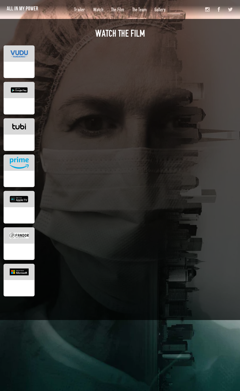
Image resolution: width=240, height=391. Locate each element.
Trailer (79, 10)
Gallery (160, 10)
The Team (139, 10)
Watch (98, 10)
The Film (117, 10)
